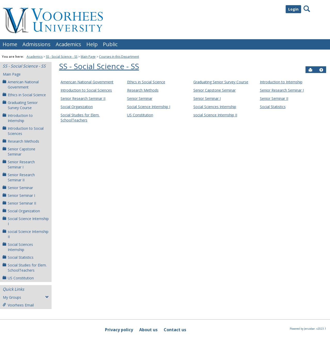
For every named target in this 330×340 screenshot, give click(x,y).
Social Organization (21, 210)
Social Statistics (18, 257)
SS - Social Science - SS (61, 56)
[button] (321, 70)
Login (293, 9)
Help (92, 44)
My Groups (26, 297)
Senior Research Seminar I (19, 164)
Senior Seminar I (19, 195)
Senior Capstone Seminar (19, 152)
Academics (68, 44)
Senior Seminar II (19, 203)
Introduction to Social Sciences (23, 131)
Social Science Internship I (26, 221)
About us (148, 330)
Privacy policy (119, 330)
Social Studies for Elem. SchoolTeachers (25, 268)
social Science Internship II (25, 234)
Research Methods (21, 141)
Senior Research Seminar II (19, 177)
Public (110, 44)
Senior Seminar (18, 187)
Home (10, 44)
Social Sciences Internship (18, 247)
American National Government (21, 84)
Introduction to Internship (18, 118)
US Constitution (18, 278)
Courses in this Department (119, 56)
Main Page (88, 56)
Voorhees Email (18, 305)
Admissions (36, 44)
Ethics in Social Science (24, 94)
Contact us (175, 330)
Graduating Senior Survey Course (20, 105)
